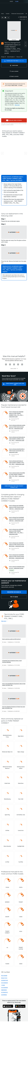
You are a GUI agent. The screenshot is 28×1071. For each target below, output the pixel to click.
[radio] (20, 17)
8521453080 (4, 975)
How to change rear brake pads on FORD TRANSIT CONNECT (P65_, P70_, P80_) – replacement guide (17, 438)
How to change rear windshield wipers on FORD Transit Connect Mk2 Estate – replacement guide (16, 544)
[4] (24, 17)
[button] (2, 17)
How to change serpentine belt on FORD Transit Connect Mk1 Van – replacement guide (16, 450)
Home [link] (2, 13)
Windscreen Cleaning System (17, 13)
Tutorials (7, 13)
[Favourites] (25, 43)
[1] (20, 17)
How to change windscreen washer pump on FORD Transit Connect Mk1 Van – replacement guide (17, 426)
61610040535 (4, 982)
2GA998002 (4, 994)
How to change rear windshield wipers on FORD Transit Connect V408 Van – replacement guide (16, 507)
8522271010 (4, 978)
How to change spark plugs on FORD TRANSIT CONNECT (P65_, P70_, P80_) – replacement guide (16, 462)
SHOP (11, 1)
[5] (26, 17)
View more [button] (17, 105)
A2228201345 (4, 980)
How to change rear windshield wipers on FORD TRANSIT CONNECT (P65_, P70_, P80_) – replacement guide (16, 414)
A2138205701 (4, 992)
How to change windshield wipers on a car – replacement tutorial (16, 567)
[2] (21, 17)
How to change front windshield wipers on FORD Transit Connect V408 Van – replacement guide (16, 519)
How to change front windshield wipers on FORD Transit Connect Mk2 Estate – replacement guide (16, 556)
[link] (14, 416)
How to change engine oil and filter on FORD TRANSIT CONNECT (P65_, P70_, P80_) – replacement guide (17, 475)
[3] (23, 17)
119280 (3, 985)
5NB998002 (4, 990)
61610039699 (4, 987)
